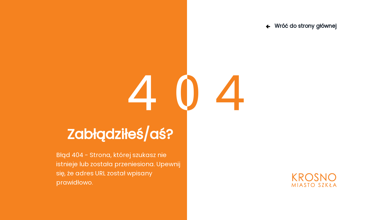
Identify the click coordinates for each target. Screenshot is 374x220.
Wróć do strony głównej (300, 26)
